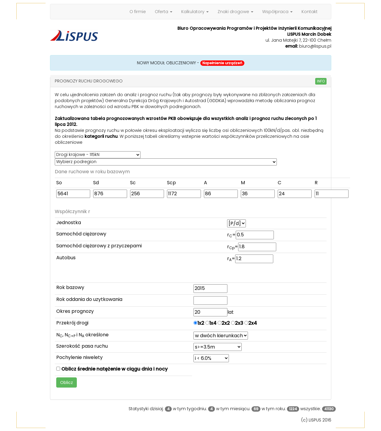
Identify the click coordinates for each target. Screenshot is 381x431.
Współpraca (277, 12)
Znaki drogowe (235, 12)
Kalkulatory (195, 12)
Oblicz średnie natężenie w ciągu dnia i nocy (112, 369)
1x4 (210, 323)
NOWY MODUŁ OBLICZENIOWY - (190, 63)
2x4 (250, 323)
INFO (321, 81)
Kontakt (310, 12)
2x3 (237, 323)
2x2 (224, 323)
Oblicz (66, 382)
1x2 (198, 323)
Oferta (163, 12)
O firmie (137, 12)
